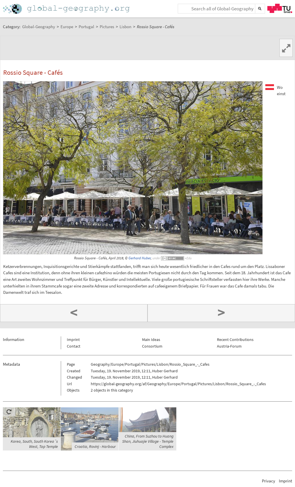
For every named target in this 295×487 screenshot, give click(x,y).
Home (67, 9)
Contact (73, 346)
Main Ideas (151, 339)
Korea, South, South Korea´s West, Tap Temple (34, 444)
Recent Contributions (235, 339)
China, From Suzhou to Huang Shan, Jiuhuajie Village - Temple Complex (147, 441)
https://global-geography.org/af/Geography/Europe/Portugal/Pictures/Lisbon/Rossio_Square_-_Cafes (178, 383)
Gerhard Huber (139, 258)
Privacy (268, 481)
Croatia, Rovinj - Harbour (95, 446)
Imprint (73, 339)
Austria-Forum (229, 346)
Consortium (152, 346)
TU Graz (279, 8)
